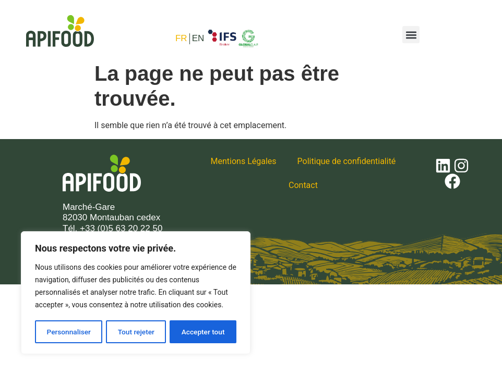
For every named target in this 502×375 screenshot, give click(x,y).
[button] (411, 34)
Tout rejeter (136, 332)
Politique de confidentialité (346, 161)
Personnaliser (68, 332)
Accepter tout (203, 332)
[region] (135, 293)
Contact (303, 185)
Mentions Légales (244, 161)
